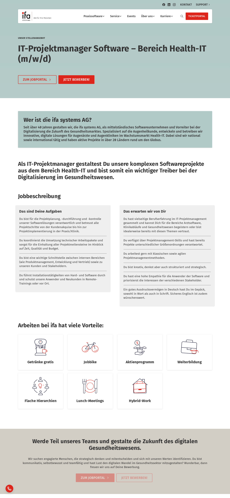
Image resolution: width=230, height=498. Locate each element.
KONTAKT (186, 4)
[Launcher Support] (9, 488)
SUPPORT (203, 4)
